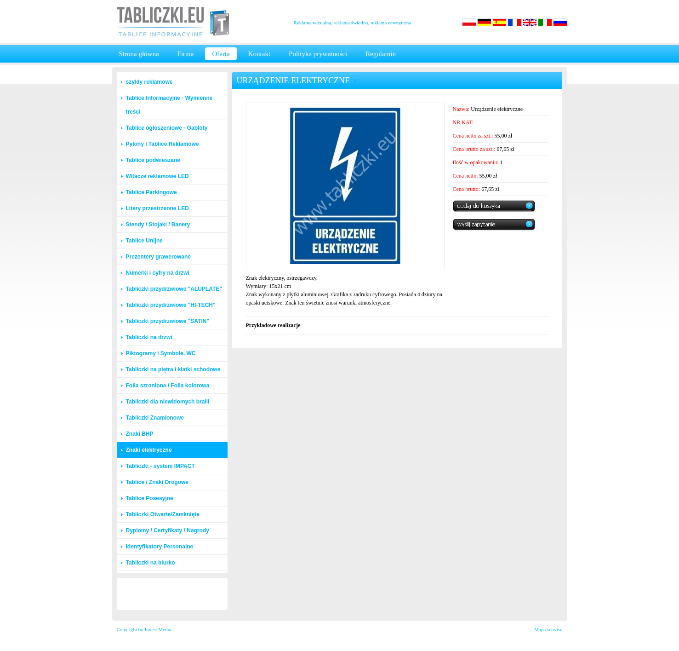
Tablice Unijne (144, 240)
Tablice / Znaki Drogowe (157, 482)
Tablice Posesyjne (149, 498)
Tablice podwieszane (153, 160)
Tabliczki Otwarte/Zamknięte (163, 514)
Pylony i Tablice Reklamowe (162, 144)
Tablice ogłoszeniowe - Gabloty (167, 128)
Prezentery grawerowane (158, 256)
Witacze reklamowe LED (157, 176)
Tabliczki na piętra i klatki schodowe (173, 369)
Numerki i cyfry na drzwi (157, 273)
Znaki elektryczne (149, 450)
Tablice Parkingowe (151, 192)
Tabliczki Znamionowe (155, 418)
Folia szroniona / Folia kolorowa (168, 385)
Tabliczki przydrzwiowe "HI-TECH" (171, 305)
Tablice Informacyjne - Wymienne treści (169, 105)
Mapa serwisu (548, 629)
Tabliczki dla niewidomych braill (168, 401)
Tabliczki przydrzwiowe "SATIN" (168, 321)
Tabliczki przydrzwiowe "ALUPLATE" (174, 289)
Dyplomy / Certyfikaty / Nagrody (167, 530)
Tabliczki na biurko (150, 562)
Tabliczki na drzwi (149, 337)
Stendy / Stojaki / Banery (158, 224)
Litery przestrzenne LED (157, 208)
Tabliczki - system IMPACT (160, 466)
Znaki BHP (140, 434)
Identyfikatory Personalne (160, 546)
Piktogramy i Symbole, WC (161, 353)
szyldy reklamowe (149, 82)
